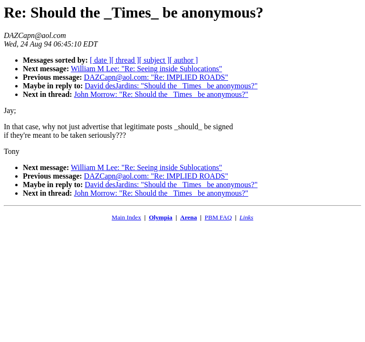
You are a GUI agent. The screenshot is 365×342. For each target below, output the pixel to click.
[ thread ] (125, 60)
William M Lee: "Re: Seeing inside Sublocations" (146, 69)
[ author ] (184, 60)
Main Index (126, 217)
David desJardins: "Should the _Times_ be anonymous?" (171, 86)
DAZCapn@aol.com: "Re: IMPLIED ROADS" (156, 77)
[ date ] (100, 60)
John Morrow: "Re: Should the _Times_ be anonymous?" (161, 94)
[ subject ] (154, 60)
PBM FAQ (218, 217)
